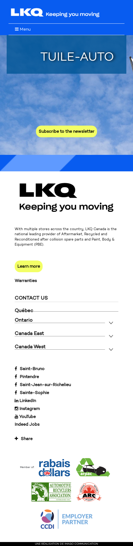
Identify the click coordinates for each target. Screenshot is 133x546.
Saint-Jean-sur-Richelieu (43, 384)
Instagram (27, 408)
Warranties (26, 280)
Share (24, 438)
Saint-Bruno (30, 368)
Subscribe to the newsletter (66, 131)
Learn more (28, 266)
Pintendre (27, 376)
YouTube (25, 416)
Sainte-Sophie (32, 392)
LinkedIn (25, 400)
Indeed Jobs (27, 424)
